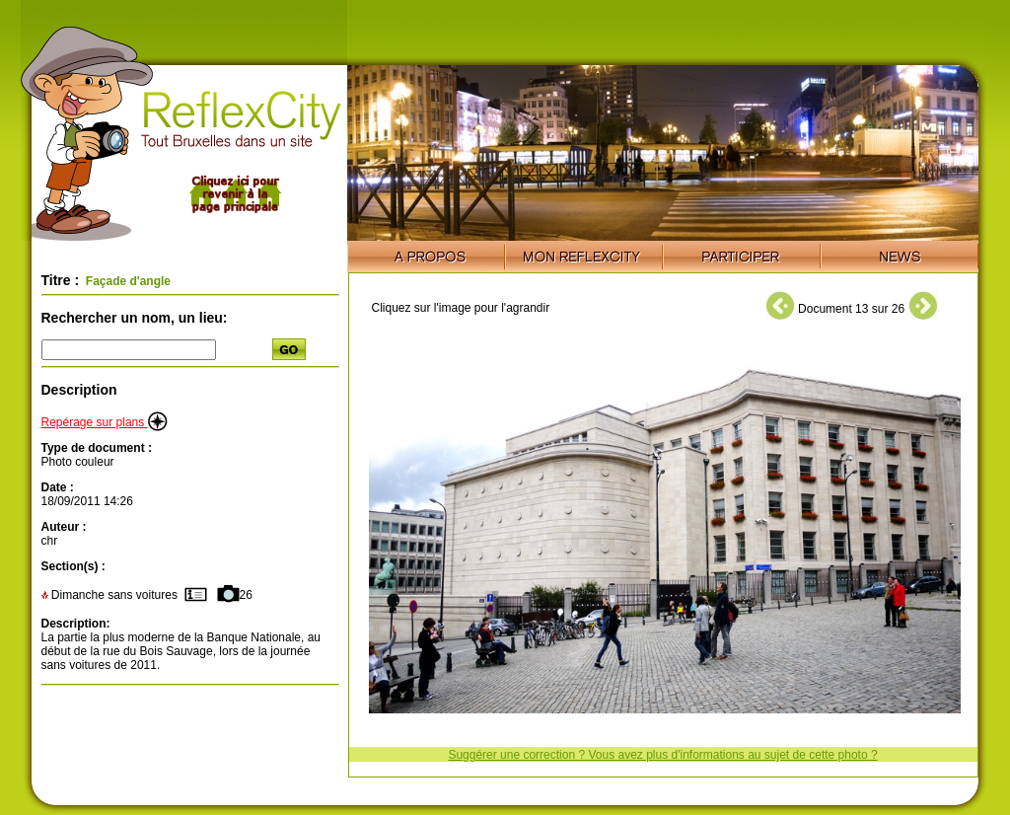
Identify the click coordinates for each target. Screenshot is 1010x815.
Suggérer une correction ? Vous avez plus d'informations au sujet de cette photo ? (662, 755)
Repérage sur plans (104, 422)
